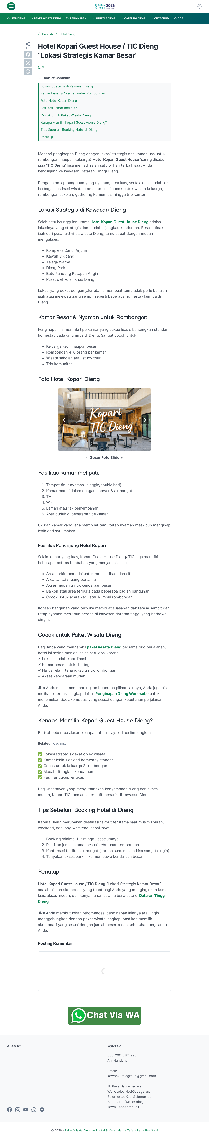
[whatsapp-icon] (33, 1110)
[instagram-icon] (17, 1110)
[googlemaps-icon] (42, 1110)
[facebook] (28, 54)
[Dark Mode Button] (199, 6)
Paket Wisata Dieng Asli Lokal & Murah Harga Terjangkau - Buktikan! (111, 1130)
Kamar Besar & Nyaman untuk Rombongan (73, 93)
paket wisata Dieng (104, 647)
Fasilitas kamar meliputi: (59, 108)
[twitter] (28, 63)
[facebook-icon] (9, 1110)
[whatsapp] (28, 71)
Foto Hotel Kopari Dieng (59, 100)
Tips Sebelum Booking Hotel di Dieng (69, 129)
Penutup (47, 137)
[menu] (11, 6)
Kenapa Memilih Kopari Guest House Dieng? (74, 122)
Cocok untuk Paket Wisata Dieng (66, 115)
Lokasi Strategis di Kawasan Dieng (67, 86)
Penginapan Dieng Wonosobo (122, 693)
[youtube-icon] (25, 1110)
